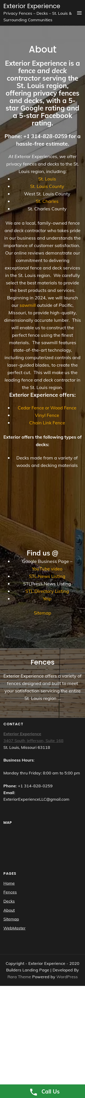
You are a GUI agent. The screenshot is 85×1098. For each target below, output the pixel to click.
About (9, 910)
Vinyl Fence (47, 415)
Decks (9, 901)
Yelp (47, 598)
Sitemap (42, 613)
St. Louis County (47, 186)
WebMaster (14, 928)
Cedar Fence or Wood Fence (47, 408)
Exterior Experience (31, 6)
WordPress (67, 976)
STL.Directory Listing (47, 591)
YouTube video (47, 569)
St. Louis (47, 179)
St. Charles (47, 201)
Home (9, 883)
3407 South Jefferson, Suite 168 (33, 740)
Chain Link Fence (47, 422)
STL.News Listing (47, 576)
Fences (10, 892)
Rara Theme (19, 976)
